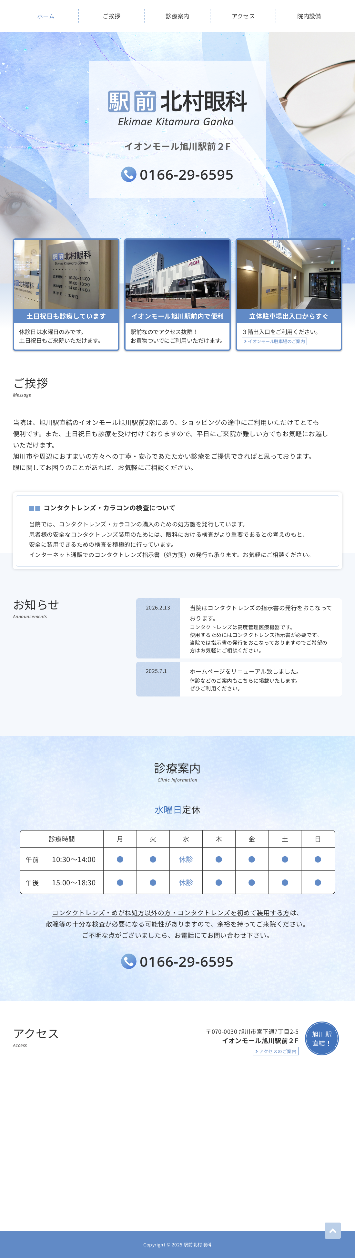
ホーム (46, 16)
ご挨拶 (111, 16)
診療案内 (177, 16)
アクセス (243, 16)
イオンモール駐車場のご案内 (276, 341)
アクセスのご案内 (277, 1051)
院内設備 (309, 16)
